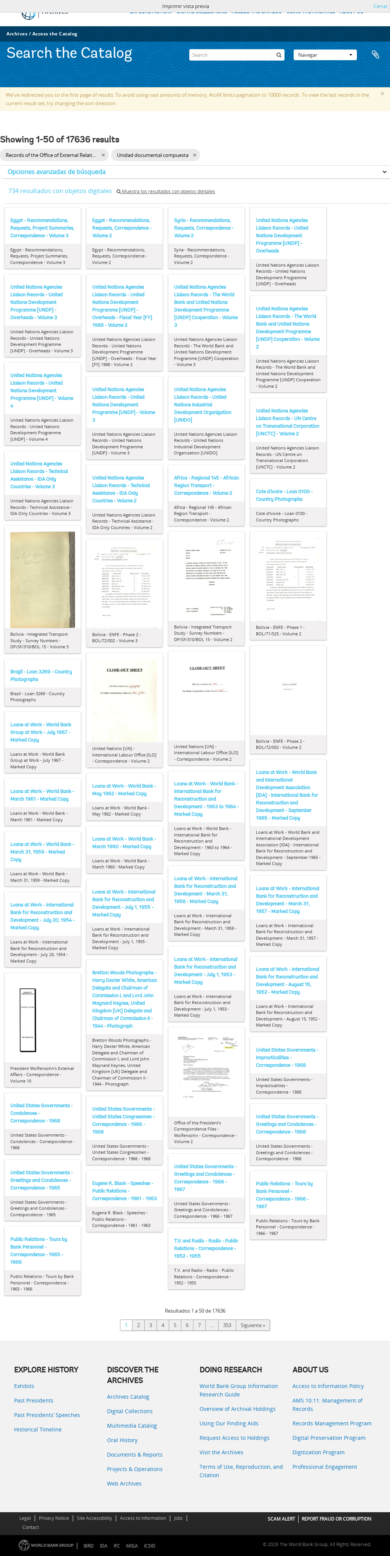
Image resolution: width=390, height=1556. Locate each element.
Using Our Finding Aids (229, 1423)
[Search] (237, 55)
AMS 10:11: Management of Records (327, 1404)
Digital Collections (130, 1411)
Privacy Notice (54, 1518)
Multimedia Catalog (132, 1425)
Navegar (325, 54)
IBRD (88, 1546)
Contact (30, 1527)
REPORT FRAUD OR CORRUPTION (336, 1519)
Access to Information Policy (328, 1386)
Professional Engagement (324, 1466)
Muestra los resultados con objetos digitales (166, 191)
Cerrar (381, 6)
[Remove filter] (103, 155)
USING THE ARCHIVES (310, 12)
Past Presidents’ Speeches (47, 1414)
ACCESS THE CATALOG (257, 12)
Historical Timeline (38, 1429)
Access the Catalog (55, 33)
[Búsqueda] (279, 55)
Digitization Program (318, 1452)
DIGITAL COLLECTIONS (202, 12)
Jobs (178, 1518)
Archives (16, 33)
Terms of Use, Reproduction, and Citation (241, 1471)
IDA (103, 1546)
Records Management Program (332, 1423)
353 (227, 1325)
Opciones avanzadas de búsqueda (56, 172)
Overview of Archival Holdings (238, 1408)
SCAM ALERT (281, 1519)
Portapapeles (375, 54)
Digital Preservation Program (329, 1437)
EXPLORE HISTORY (151, 12)
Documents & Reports (135, 1454)
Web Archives (124, 1483)
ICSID (149, 1546)
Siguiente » (253, 1325)
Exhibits (24, 1386)
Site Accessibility (94, 1518)
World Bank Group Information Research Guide (239, 1390)
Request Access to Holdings (235, 1437)
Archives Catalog (128, 1396)
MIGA (132, 1546)
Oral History (122, 1440)
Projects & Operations (135, 1469)
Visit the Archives (221, 1452)
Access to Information (143, 1518)
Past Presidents (33, 1400)
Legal (25, 1518)
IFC (116, 1546)
